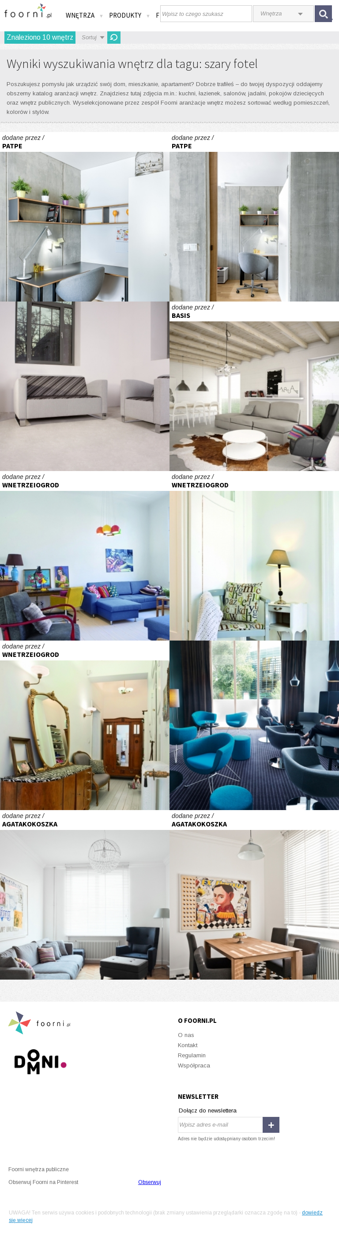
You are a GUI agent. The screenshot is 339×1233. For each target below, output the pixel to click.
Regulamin (192, 1055)
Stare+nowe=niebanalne (85, 556)
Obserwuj (149, 1182)
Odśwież (114, 37)
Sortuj (89, 37)
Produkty (130, 15)
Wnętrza (85, 15)
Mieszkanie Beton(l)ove (85, 217)
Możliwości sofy (85, 386)
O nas (186, 1035)
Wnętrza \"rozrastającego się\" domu (254, 386)
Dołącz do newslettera (208, 1110)
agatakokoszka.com (85, 895)
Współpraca (194, 1065)
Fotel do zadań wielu (254, 725)
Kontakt (187, 1045)
